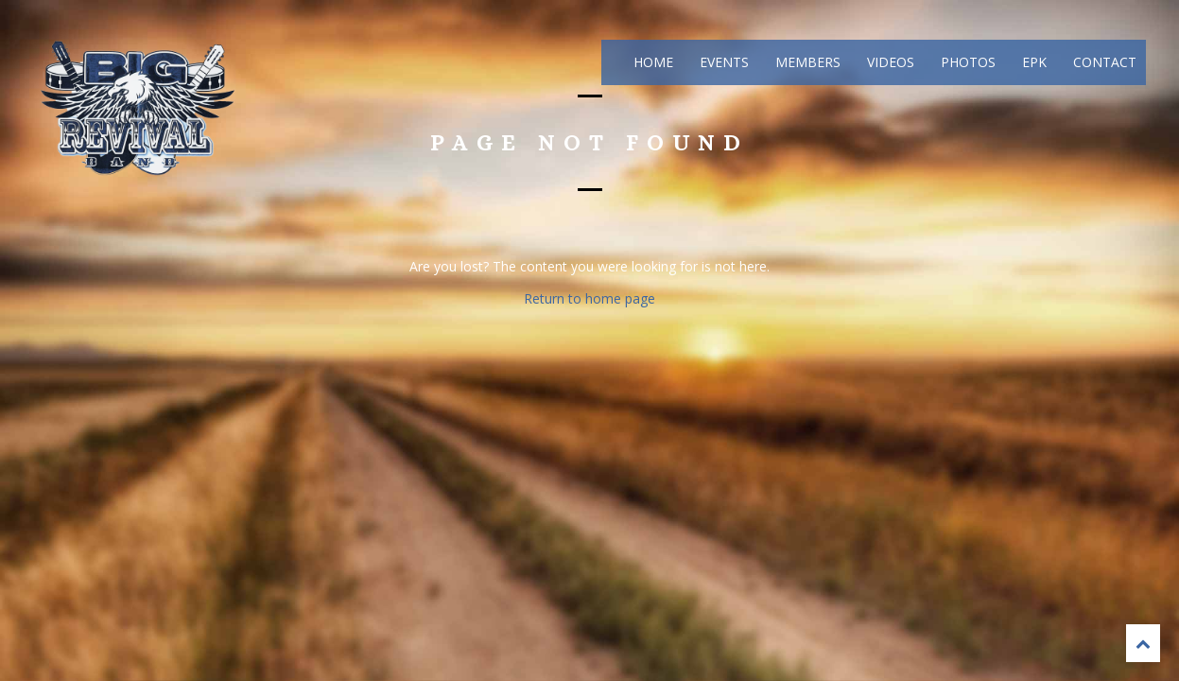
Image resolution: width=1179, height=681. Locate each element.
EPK (1032, 62)
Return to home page (589, 298)
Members (806, 62)
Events (722, 62)
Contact (1102, 62)
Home (651, 62)
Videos (888, 62)
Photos (966, 62)
